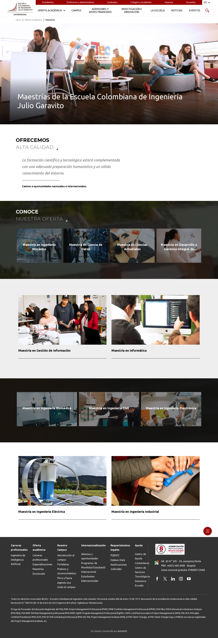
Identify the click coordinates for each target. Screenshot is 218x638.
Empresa (169, 2)
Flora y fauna (64, 578)
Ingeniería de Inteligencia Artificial (18, 559)
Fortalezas (63, 564)
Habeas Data (118, 560)
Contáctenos (142, 563)
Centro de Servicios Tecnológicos (142, 572)
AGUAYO (122, 631)
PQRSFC (115, 555)
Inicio (18, 20)
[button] (14, 247)
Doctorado (39, 573)
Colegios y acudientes (141, 2)
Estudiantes (48, 2)
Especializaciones (42, 564)
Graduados (112, 2)
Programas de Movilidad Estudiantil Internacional (93, 567)
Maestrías (38, 569)
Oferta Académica (33, 20)
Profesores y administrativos (80, 2)
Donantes (191, 2)
